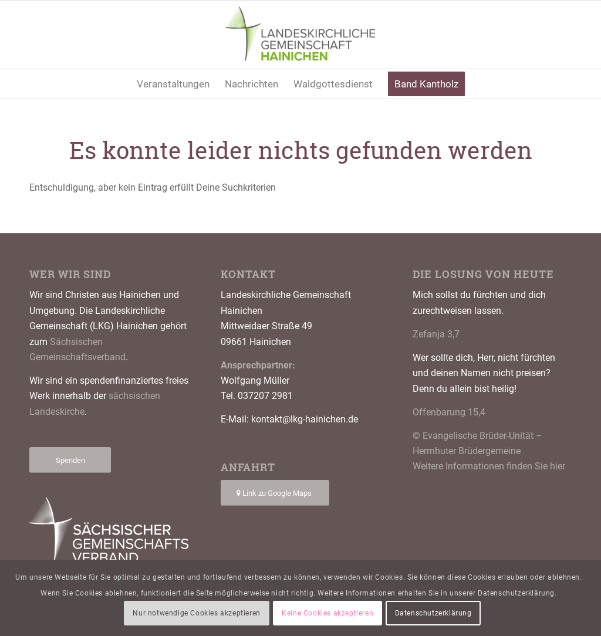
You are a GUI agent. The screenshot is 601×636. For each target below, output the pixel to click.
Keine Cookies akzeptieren (327, 613)
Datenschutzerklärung (433, 613)
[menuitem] (173, 84)
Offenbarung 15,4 (449, 412)
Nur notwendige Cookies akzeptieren (196, 613)
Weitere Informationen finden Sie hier (489, 466)
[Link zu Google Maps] (275, 493)
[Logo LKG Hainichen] (300, 35)
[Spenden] (70, 460)
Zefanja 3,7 (436, 334)
